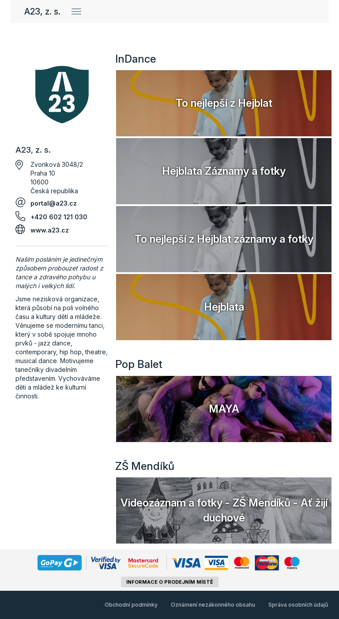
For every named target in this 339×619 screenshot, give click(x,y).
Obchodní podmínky (131, 604)
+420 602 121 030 (58, 217)
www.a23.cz (49, 230)
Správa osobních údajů (298, 604)
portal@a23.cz (53, 203)
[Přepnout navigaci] (76, 11)
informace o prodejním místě (169, 582)
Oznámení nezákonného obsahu (213, 604)
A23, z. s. (42, 11)
